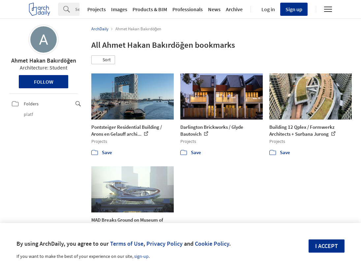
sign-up (141, 256)
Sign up (294, 9)
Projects (96, 9)
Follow (43, 81)
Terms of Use (126, 243)
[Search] (77, 9)
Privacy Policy (164, 243)
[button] (103, 60)
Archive (234, 9)
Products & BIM (150, 9)
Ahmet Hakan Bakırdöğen (43, 60)
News (214, 9)
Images (119, 9)
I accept (326, 246)
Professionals (187, 9)
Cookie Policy (212, 243)
